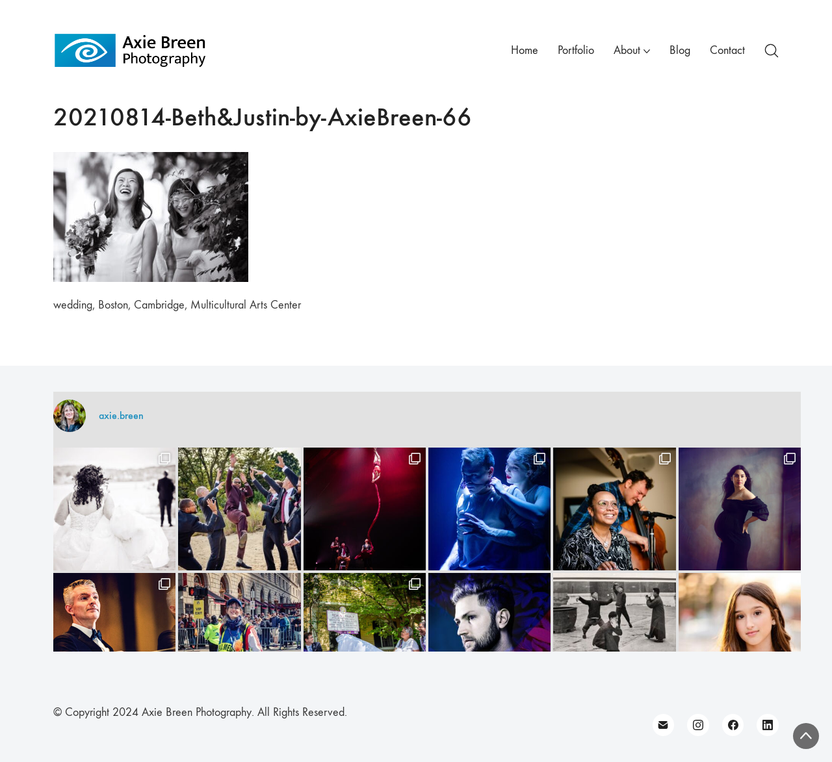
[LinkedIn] (768, 725)
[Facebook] (733, 725)
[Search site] (771, 51)
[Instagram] (698, 725)
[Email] (664, 725)
